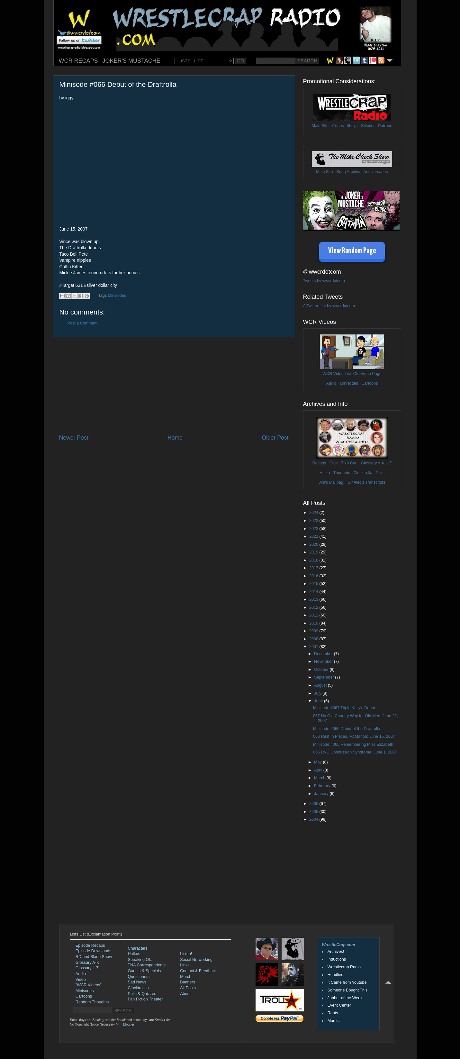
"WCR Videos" (89, 985)
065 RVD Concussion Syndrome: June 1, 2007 (355, 752)
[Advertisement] (174, 385)
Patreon (385, 125)
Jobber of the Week (345, 998)
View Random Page (352, 251)
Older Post (275, 437)
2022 (314, 528)
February (322, 786)
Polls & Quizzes (142, 993)
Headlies (335, 974)
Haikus (134, 954)
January (321, 793)
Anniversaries (375, 171)
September (324, 677)
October (321, 669)
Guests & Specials (144, 971)
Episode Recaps (90, 945)
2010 (314, 623)
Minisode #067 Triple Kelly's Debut (344, 708)
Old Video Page (367, 373)
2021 (314, 536)
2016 (314, 576)
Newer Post (73, 437)
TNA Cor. (349, 463)
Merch (185, 976)
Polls (380, 472)
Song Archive (348, 171)
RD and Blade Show (94, 956)
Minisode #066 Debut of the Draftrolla (346, 728)
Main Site (320, 125)
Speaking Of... (141, 959)
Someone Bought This (347, 990)
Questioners (139, 976)
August (321, 685)
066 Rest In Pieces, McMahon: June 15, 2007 (354, 736)
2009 (314, 631)
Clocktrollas (138, 988)
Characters (138, 948)
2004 (314, 819)
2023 (314, 520)
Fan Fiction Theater (145, 999)
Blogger (128, 1024)
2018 (314, 560)
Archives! (336, 951)
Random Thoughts (92, 1002)
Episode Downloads (93, 951)
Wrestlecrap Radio (344, 967)
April (318, 770)
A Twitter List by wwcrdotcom (329, 306)
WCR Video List (336, 373)
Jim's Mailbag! (331, 482)
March (320, 778)
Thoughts (341, 472)
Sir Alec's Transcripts (366, 482)
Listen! (186, 954)
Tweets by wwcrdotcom (324, 280)
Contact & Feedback (198, 971)
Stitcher (368, 125)
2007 (314, 646)
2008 (314, 639)
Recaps (319, 463)
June (319, 701)
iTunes (338, 125)
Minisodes (117, 295)
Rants (333, 1013)
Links (184, 965)
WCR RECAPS (78, 61)
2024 (314, 512)
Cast (333, 463)
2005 (314, 811)
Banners (187, 982)
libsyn (352, 125)
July (318, 693)
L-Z (388, 463)
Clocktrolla (362, 472)
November (324, 661)
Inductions (337, 959)
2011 (314, 615)
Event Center (339, 1005)
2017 (314, 568)
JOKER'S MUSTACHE (131, 61)
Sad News (137, 982)
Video (81, 979)
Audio (331, 383)
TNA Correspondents (147, 965)
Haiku (325, 472)
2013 (314, 599)
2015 (314, 583)
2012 (314, 607)
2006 (314, 803)
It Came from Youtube (347, 982)
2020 (314, 544)
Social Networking (196, 959)
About (185, 993)
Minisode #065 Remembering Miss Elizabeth (353, 744)
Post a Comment (83, 323)
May (318, 762)
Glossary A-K (372, 463)
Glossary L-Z (87, 968)
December (324, 654)
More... (334, 1020)
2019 (314, 552)
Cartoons (369, 383)
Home (175, 437)
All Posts (188, 988)
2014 (314, 591)
